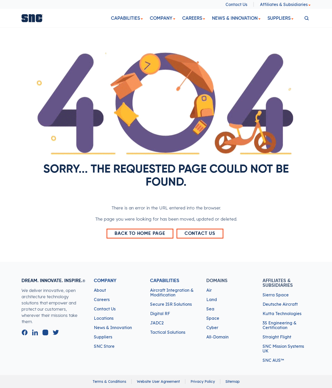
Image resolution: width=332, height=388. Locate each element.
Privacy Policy (202, 381)
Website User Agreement (158, 381)
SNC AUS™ (273, 360)
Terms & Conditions (109, 381)
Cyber (212, 327)
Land (211, 299)
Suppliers (279, 18)
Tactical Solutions (167, 332)
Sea (210, 309)
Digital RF (160, 313)
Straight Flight (277, 337)
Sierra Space (276, 294)
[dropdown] (141, 19)
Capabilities (125, 18)
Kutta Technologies (282, 313)
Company (161, 18)
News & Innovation (235, 18)
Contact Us (236, 4)
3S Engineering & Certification (279, 325)
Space (212, 318)
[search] (306, 18)
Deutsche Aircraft (280, 304)
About (100, 290)
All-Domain (217, 337)
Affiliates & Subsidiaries (285, 4)
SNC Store (104, 346)
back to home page (140, 233)
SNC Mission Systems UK (283, 348)
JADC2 (157, 323)
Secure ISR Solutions (171, 304)
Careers (192, 18)
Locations (104, 318)
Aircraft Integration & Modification (172, 292)
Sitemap (232, 381)
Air (209, 290)
